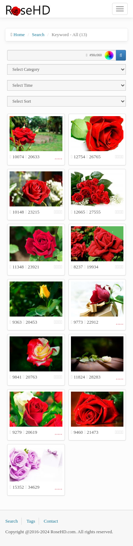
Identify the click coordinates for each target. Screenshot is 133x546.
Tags (31, 521)
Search (38, 34)
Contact (51, 521)
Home (19, 34)
